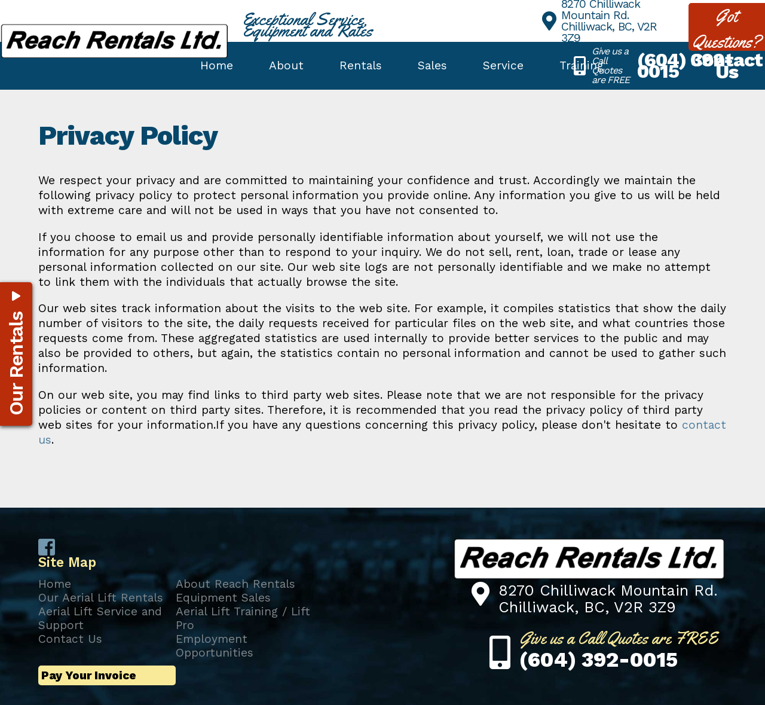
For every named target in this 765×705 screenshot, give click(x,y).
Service (503, 65)
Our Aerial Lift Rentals (100, 598)
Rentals (360, 65)
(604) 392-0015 (685, 65)
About (286, 65)
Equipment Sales (223, 598)
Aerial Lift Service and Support (100, 618)
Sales (432, 65)
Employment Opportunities (214, 646)
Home (216, 65)
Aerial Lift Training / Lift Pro (243, 618)
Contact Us (70, 639)
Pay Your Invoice (88, 675)
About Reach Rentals (235, 584)
